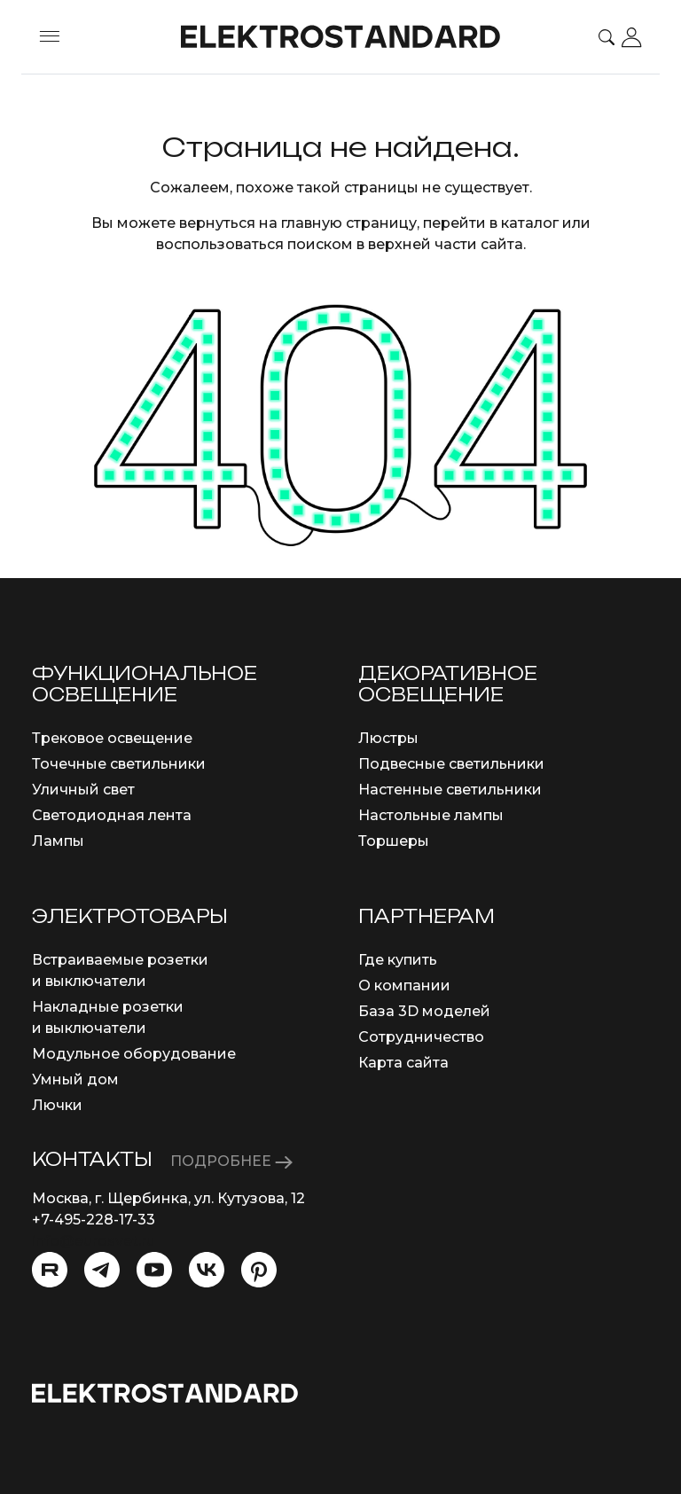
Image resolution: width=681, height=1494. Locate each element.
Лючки (57, 1105)
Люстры (388, 738)
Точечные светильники (119, 763)
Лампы (58, 841)
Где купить (397, 959)
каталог (530, 223)
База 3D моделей (424, 1011)
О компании (404, 985)
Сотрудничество (421, 1037)
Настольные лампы (431, 815)
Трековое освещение (112, 738)
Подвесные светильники (451, 763)
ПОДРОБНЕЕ (231, 1161)
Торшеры (393, 841)
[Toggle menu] (49, 37)
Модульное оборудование (134, 1053)
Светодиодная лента (112, 815)
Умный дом (75, 1079)
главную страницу (349, 223)
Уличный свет (83, 789)
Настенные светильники (450, 789)
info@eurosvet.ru (93, 1240)
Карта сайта (403, 1062)
